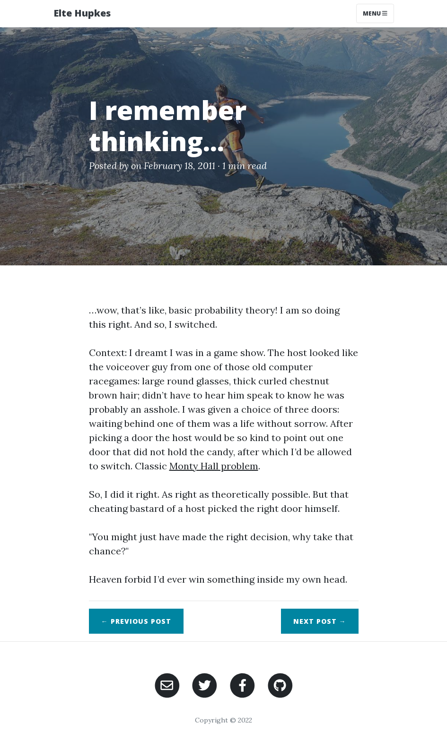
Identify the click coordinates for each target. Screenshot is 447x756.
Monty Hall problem (213, 466)
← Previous (136, 621)
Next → (319, 621)
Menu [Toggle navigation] (375, 13)
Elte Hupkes (82, 13)
